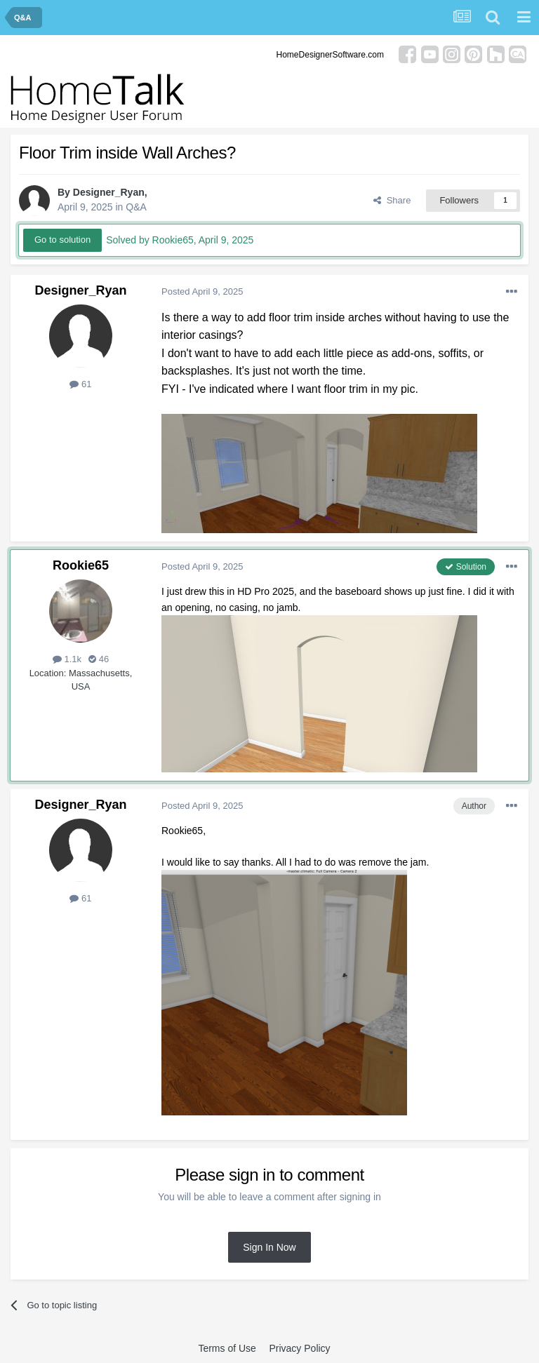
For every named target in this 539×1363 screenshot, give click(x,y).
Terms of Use (226, 1348)
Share (392, 200)
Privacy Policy (299, 1348)
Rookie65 (81, 565)
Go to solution (62, 239)
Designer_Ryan (109, 192)
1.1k (67, 659)
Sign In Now (269, 1247)
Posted (202, 291)
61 (80, 384)
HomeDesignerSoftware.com (330, 55)
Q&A (136, 207)
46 (98, 659)
